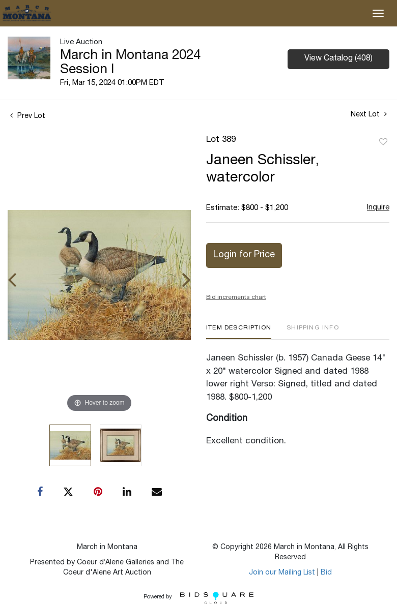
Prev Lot (27, 116)
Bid (326, 573)
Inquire (378, 208)
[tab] (238, 331)
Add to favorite (383, 142)
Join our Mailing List (282, 573)
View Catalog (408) (338, 59)
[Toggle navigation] (378, 13)
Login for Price (244, 255)
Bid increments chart (236, 297)
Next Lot (369, 114)
